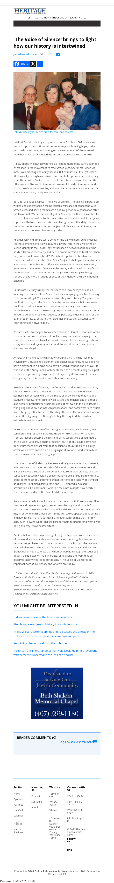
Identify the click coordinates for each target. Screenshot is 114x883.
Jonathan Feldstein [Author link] (25, 54)
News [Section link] (16, 793)
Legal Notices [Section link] (17, 822)
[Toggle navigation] (18, 24)
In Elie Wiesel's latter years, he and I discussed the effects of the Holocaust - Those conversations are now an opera (54, 634)
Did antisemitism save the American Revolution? (44, 617)
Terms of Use (54, 795)
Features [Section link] (18, 804)
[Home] (30, 13)
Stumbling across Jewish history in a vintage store (45, 624)
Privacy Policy (53, 803)
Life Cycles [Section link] (19, 810)
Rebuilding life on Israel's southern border (40, 643)
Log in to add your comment (78, 741)
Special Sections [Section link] (18, 831)
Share (21, 64)
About (34, 807)
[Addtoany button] (40, 64)
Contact (35, 796)
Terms (52, 837)
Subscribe (36, 801)
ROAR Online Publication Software (48, 871)
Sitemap (53, 810)
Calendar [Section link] (18, 815)
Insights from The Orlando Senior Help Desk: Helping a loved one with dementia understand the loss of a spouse (55, 653)
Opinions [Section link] (18, 799)
